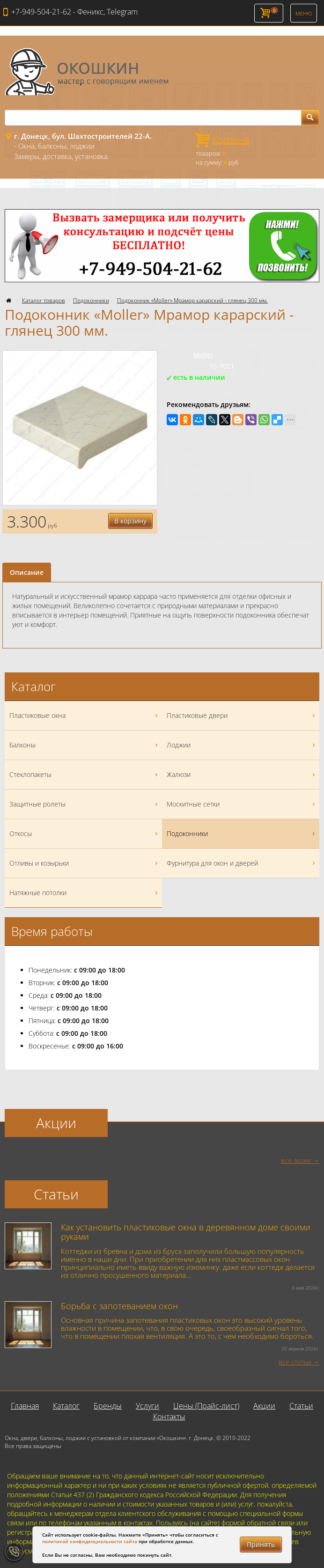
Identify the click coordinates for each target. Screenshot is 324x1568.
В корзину (130, 520)
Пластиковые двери (242, 715)
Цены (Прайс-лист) (206, 1406)
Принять (261, 1544)
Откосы (84, 833)
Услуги (147, 1406)
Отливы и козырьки (84, 863)
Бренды (108, 1406)
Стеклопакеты (84, 774)
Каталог (66, 1406)
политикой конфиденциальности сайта (89, 1541)
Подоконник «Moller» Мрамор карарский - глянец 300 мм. (192, 300)
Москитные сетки (242, 804)
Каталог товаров (43, 300)
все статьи (295, 1361)
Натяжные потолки (84, 892)
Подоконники (91, 300)
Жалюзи (242, 774)
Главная (25, 1406)
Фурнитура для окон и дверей (242, 863)
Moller (203, 354)
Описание (27, 572)
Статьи (301, 1406)
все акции (296, 1160)
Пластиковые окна (84, 715)
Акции (264, 1406)
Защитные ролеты (84, 804)
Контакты (169, 1416)
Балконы (84, 745)
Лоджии (242, 745)
